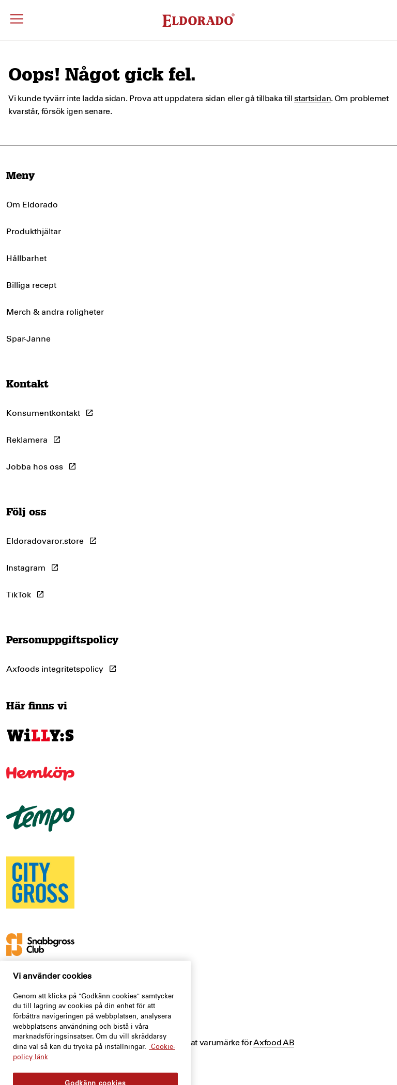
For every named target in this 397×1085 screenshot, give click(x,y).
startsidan (312, 98)
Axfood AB (273, 1043)
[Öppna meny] (16, 20)
